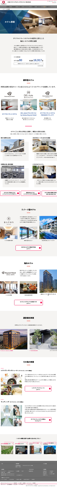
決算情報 (9, 472)
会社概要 (18, 471)
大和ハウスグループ (3, 484)
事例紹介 (33, 479)
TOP (2, 463)
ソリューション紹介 (4, 479)
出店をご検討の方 (26, 479)
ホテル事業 (19, 7)
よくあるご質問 (52, 473)
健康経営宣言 (31, 471)
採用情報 (33, 7)
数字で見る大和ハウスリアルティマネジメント (7, 473)
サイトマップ (36, 484)
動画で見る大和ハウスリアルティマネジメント (7, 475)
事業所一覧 (3, 472)
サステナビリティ (26, 7)
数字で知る (45, 472)
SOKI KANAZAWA (34, 350)
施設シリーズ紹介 (18, 466)
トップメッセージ (3, 471)
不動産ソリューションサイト (5, 477)
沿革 (22, 471)
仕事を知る (51, 471)
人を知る (51, 472)
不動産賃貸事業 (18, 465)
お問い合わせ (40, 7)
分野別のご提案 (19, 479)
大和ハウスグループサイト (52, 1)
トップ (4, 9)
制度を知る (45, 473)
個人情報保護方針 (9, 484)
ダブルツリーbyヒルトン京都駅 (6, 350)
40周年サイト (49, 7)
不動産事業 (12, 7)
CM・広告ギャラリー (20, 475)
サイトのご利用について (22, 484)
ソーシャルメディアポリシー (29, 484)
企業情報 (2, 469)
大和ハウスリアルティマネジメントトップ (6, 483)
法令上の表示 (15, 484)
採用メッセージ (45, 475)
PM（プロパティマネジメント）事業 (28, 465)
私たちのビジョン (11, 471)
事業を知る (45, 471)
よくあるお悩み (12, 479)
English (54, 2)
